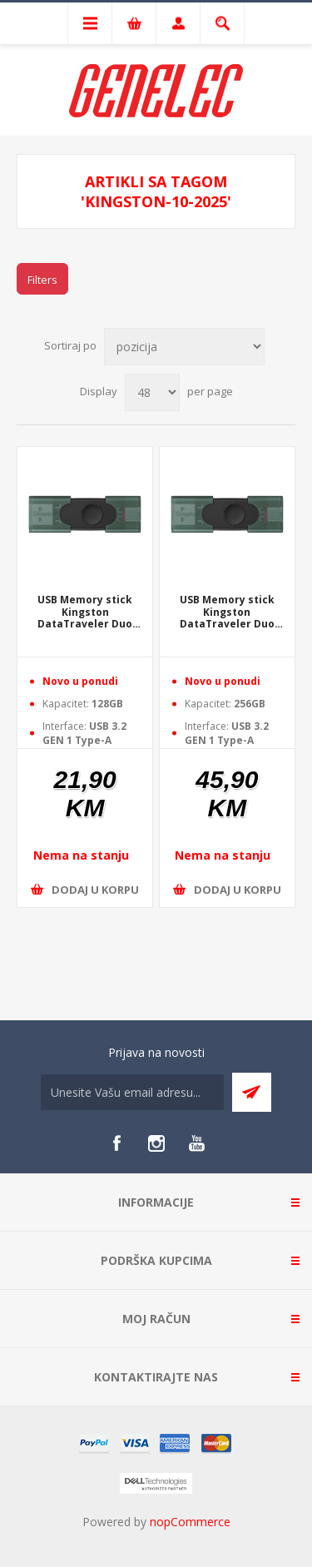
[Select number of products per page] (152, 392)
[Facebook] (116, 1143)
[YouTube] (196, 1143)
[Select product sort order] (184, 346)
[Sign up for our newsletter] (132, 1092)
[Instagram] (156, 1143)
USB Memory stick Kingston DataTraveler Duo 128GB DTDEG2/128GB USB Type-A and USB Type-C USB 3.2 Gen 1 (85, 612)
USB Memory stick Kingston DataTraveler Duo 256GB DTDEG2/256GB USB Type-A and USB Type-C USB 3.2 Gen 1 (226, 612)
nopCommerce (190, 1522)
